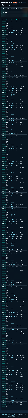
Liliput (12, 225)
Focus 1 (12, 73)
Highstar (12, 60)
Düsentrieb (12, 329)
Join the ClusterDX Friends (14, 415)
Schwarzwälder (13, 253)
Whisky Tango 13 (13, 282)
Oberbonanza (13, 344)
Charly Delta (13, 193)
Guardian (12, 288)
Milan (12, 34)
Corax (12, 47)
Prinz (12, 167)
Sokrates (12, 137)
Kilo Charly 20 (13, 310)
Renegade (12, 161)
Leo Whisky (12, 268)
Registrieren (15, 4)
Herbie (12, 103)
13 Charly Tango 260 (12, 172)
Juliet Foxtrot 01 (13, 243)
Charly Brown (13, 221)
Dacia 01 (12, 303)
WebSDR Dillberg (14, 414)
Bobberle (12, 236)
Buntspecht (13, 116)
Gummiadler (13, 148)
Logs (21, 2)
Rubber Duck (13, 189)
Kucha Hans (13, 234)
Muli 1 (12, 314)
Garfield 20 (12, 247)
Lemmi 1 (12, 359)
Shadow (12, 105)
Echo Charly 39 (13, 295)
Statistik (19, 2)
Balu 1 (12, 191)
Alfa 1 (12, 385)
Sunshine (12, 165)
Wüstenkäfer (13, 101)
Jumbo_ (12, 210)
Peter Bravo (13, 286)
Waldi (12, 262)
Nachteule (12, 118)
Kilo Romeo (12, 182)
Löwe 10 (12, 273)
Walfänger (12, 43)
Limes (12, 135)
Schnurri (12, 204)
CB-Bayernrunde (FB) (4, 414)
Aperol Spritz (13, 30)
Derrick (12, 346)
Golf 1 (12, 301)
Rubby (12, 28)
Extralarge (12, 36)
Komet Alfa (12, 400)
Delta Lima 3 (13, 316)
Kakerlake (12, 109)
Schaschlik (12, 266)
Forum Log (9, 414)
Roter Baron (13, 88)
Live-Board (14, 2)
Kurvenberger (13, 312)
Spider (12, 361)
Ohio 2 (12, 90)
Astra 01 (12, 62)
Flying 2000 (13, 146)
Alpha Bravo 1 (13, 79)
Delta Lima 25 (13, 255)
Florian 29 (12, 284)
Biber (12, 178)
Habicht (12, 144)
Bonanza (12, 21)
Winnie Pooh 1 (13, 176)
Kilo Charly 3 (13, 49)
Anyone (12, 389)
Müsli (12, 238)
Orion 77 (12, 240)
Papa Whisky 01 (13, 251)
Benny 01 (12, 217)
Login (24, 2)
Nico (12, 206)
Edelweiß (12, 159)
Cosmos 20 (12, 223)
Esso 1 (12, 249)
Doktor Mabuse (12, 125)
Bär (11, 58)
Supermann (12, 318)
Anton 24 (12, 219)
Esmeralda (12, 152)
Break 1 (12, 163)
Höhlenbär (12, 340)
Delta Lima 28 (13, 180)
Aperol (12, 353)
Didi (11, 71)
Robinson (12, 51)
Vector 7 (12, 376)
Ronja (12, 297)
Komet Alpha (13, 120)
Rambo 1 (12, 370)
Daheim (12, 342)
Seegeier (12, 232)
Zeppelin (12, 280)
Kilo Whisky (12, 174)
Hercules (12, 77)
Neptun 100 (13, 133)
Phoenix (12, 202)
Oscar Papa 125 (12, 41)
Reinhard (12, 131)
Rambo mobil (13, 208)
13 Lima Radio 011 (13, 215)
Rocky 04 (12, 195)
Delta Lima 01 (13, 325)
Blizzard (12, 150)
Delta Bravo (13, 107)
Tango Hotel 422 (13, 94)
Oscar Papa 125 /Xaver (12, 372)
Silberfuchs (13, 271)
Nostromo (12, 122)
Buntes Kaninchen (12, 86)
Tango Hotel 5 (13, 264)
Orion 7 (12, 45)
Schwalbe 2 (12, 32)
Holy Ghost (12, 64)
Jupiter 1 (12, 92)
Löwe (12, 333)
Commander (13, 75)
